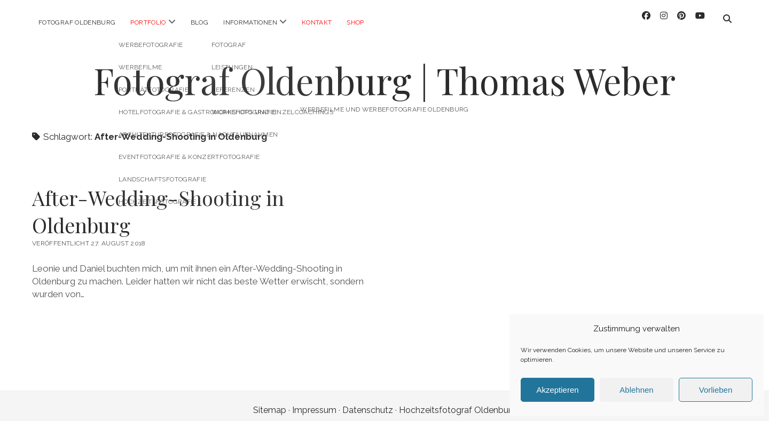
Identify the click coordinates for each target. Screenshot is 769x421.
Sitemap (269, 401)
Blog (199, 22)
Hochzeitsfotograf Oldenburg (457, 401)
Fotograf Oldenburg (76, 22)
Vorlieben (716, 389)
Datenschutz (367, 401)
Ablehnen (636, 389)
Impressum (314, 401)
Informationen (250, 22)
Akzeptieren (557, 389)
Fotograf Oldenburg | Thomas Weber (384, 72)
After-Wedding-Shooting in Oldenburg (158, 203)
